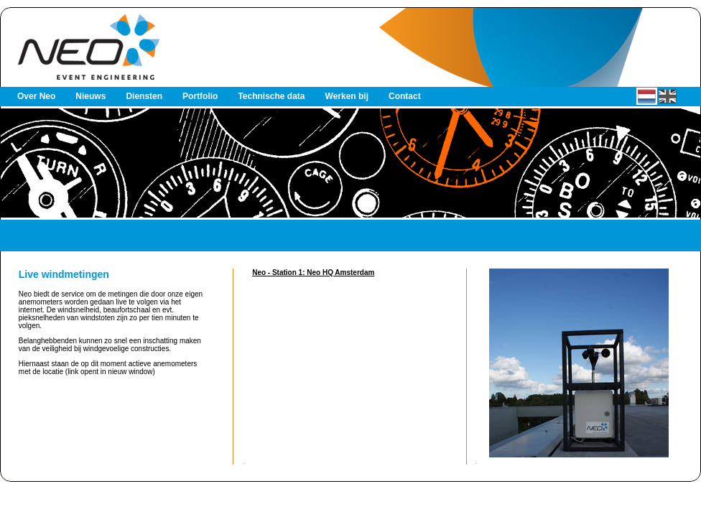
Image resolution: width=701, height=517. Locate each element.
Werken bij (346, 96)
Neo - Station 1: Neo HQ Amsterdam (313, 272)
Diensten (144, 96)
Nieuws (90, 96)
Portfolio (200, 96)
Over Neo (36, 96)
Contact (405, 96)
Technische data (271, 96)
